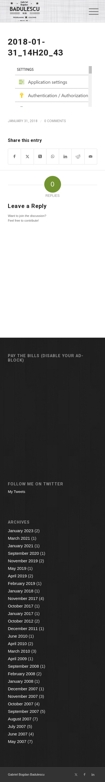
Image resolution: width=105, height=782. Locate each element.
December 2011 (23, 628)
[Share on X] (27, 156)
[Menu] (89, 12)
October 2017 (20, 606)
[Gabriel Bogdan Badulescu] (43, 11)
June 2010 (17, 636)
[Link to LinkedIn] (93, 774)
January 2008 (20, 681)
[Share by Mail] (91, 156)
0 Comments (55, 121)
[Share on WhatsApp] (52, 156)
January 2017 (20, 613)
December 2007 (23, 688)
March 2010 (19, 651)
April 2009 (17, 658)
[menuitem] (89, 12)
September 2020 (23, 553)
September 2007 (23, 711)
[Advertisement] (52, 412)
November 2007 (23, 696)
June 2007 (17, 734)
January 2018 (20, 591)
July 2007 (17, 726)
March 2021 (19, 538)
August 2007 (19, 718)
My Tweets (16, 492)
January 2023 (20, 530)
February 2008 (21, 673)
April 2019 (17, 575)
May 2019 (17, 568)
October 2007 (20, 703)
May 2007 (17, 741)
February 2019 (21, 583)
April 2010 (17, 643)
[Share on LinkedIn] (65, 156)
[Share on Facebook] (14, 156)
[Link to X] (76, 774)
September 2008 (23, 666)
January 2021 (20, 545)
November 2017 (23, 598)
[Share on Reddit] (78, 156)
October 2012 (20, 621)
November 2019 (23, 560)
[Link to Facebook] (84, 774)
